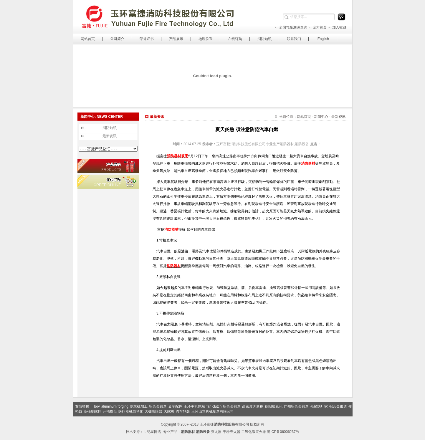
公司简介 (117, 39)
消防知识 (264, 39)
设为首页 (317, 27)
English (323, 39)
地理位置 (206, 39)
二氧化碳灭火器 (253, 432)
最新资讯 (109, 136)
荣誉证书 (147, 39)
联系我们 (294, 39)
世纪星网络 (152, 432)
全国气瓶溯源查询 (290, 27)
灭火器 (216, 432)
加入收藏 (337, 27)
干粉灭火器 (231, 432)
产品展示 (176, 39)
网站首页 (88, 39)
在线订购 (235, 39)
